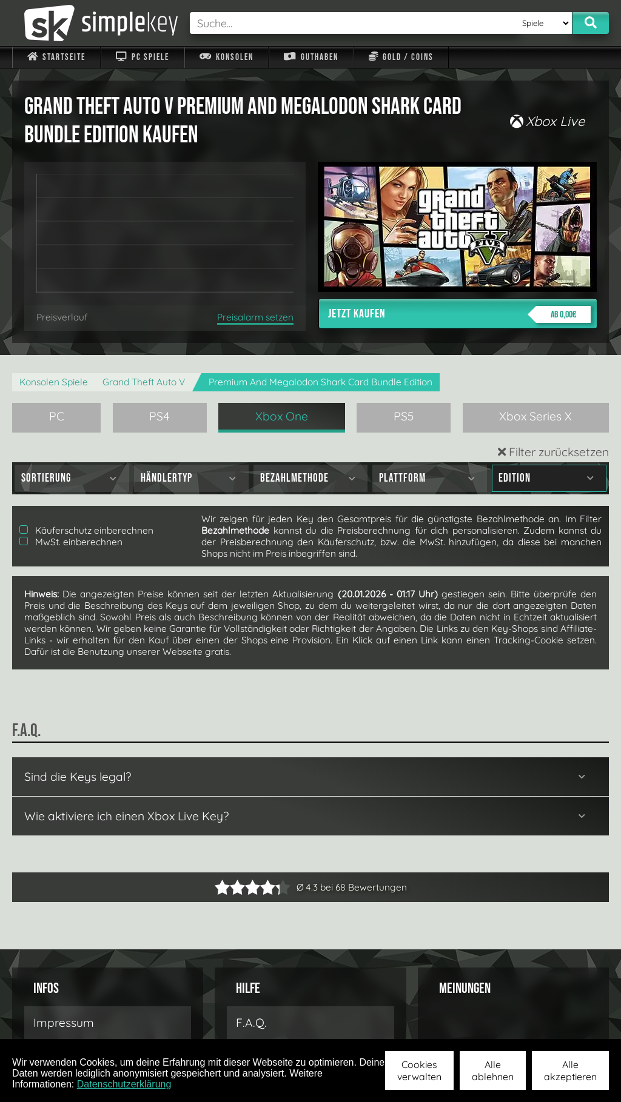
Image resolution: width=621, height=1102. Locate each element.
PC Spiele (142, 57)
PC (56, 416)
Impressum (63, 1022)
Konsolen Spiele (53, 382)
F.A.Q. (251, 1022)
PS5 (404, 416)
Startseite (56, 57)
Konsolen (226, 57)
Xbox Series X (535, 416)
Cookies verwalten (419, 1070)
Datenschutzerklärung (124, 1084)
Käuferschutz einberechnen (86, 530)
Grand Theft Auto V (143, 382)
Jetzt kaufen (459, 314)
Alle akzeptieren (570, 1070)
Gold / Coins (401, 57)
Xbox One (281, 416)
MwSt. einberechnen (71, 542)
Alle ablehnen (493, 1070)
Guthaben (311, 57)
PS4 (159, 416)
